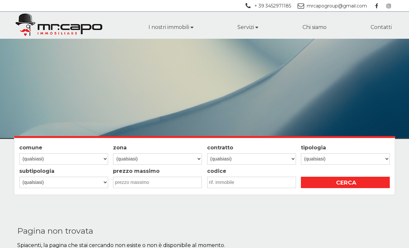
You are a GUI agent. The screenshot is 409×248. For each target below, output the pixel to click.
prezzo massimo (136, 171)
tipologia (313, 148)
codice (216, 171)
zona (120, 148)
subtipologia (36, 171)
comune (30, 148)
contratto (220, 148)
